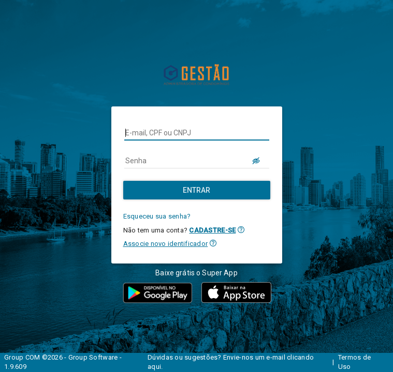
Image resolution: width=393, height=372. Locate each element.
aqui (154, 366)
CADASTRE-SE (212, 230)
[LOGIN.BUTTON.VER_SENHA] (256, 160)
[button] (241, 229)
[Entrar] (196, 190)
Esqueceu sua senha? (157, 216)
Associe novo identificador (165, 243)
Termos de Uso (354, 362)
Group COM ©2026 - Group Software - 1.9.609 (63, 362)
